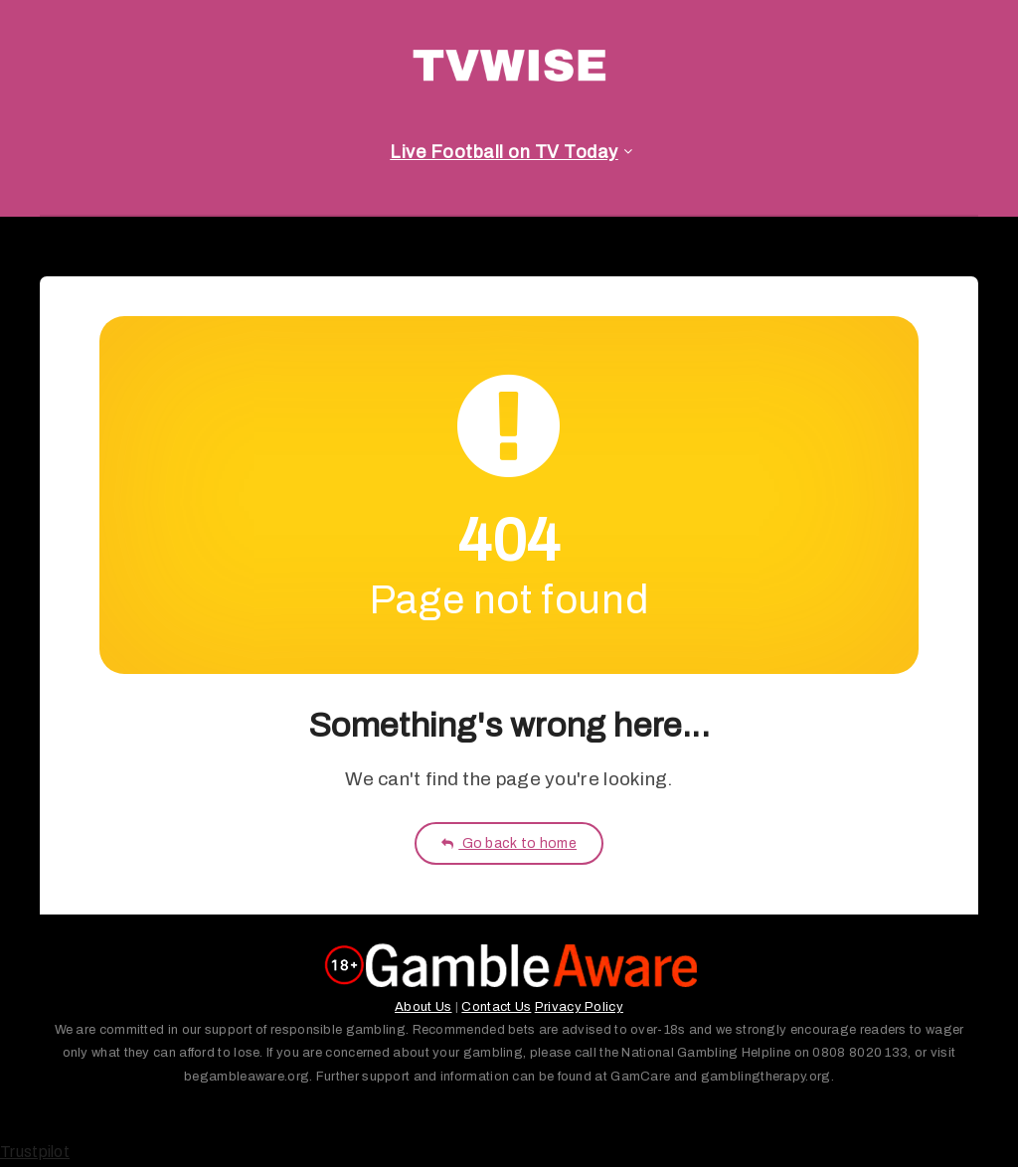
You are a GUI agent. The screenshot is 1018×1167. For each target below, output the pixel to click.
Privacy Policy (579, 1007)
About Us (423, 1007)
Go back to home (509, 843)
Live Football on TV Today (504, 152)
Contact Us (496, 1007)
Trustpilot (35, 1151)
